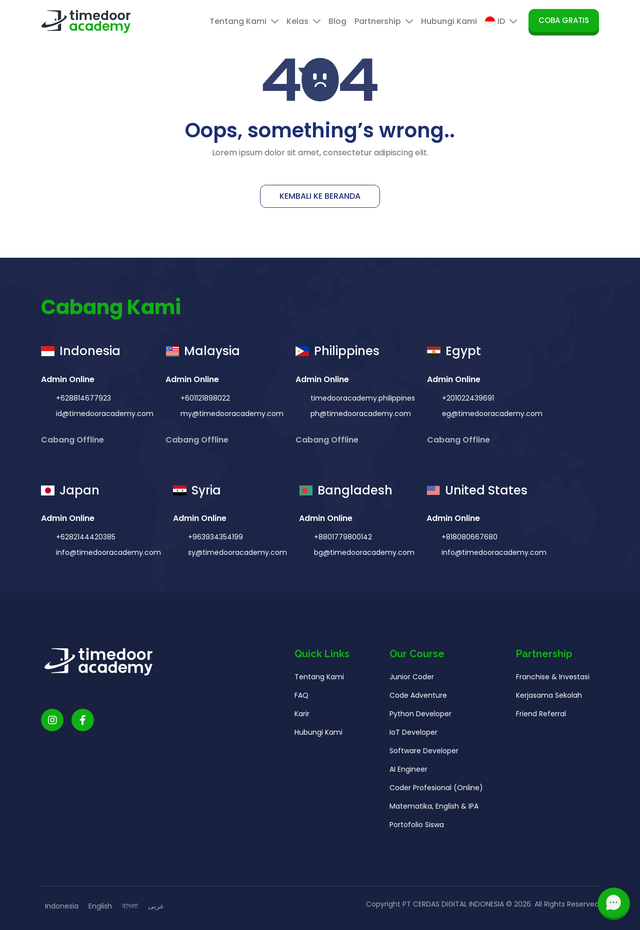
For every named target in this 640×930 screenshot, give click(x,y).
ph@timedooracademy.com (359, 414)
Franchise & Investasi (553, 680)
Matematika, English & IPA (434, 809)
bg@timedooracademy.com (363, 555)
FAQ (301, 698)
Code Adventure (418, 698)
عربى (156, 906)
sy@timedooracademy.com (236, 555)
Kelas (303, 21)
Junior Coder (412, 680)
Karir (302, 717)
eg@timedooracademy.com (491, 414)
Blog (337, 21)
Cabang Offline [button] (73, 440)
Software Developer (424, 754)
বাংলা (130, 906)
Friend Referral (541, 717)
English (100, 906)
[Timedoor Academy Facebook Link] (83, 723)
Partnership (383, 21)
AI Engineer (409, 772)
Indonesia (61, 906)
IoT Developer (414, 735)
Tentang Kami (244, 21)
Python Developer (421, 717)
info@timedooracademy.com (107, 555)
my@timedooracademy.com (231, 414)
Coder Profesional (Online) (436, 791)
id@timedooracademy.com (104, 414)
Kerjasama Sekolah (549, 698)
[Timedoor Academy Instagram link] (52, 723)
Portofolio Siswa (417, 828)
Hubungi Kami (449, 21)
